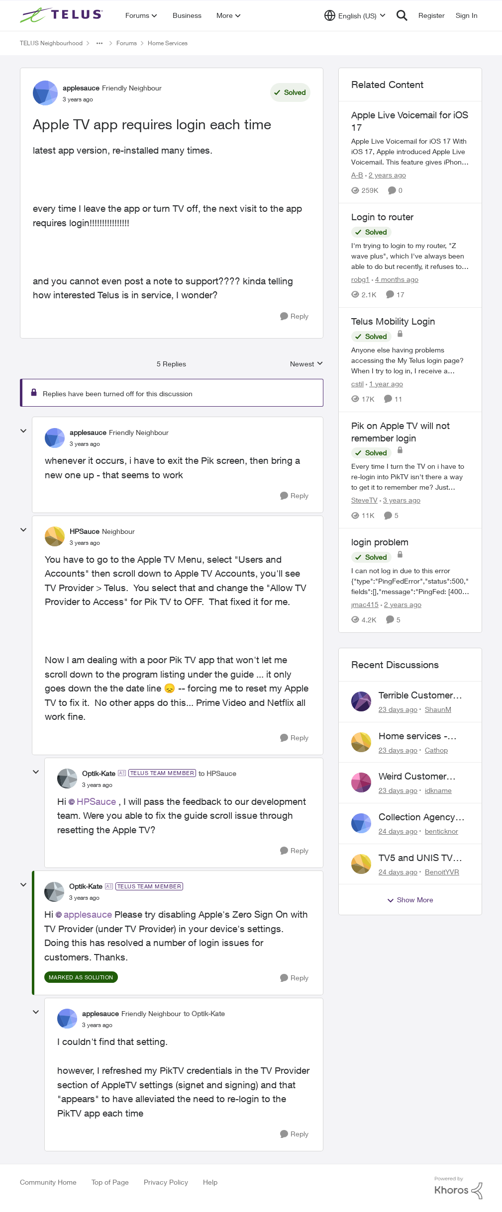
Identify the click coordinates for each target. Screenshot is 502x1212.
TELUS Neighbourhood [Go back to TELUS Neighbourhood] (51, 43)
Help (210, 1182)
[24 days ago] (398, 831)
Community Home (48, 1182)
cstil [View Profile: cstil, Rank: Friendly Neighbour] (357, 383)
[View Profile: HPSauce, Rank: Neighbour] (55, 536)
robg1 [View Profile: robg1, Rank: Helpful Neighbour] (360, 279)
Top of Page (110, 1182)
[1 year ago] (384, 383)
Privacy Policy (166, 1182)
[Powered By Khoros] (459, 1188)
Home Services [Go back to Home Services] (168, 43)
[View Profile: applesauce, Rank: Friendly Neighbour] (45, 93)
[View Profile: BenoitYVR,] (361, 864)
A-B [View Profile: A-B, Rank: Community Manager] (357, 175)
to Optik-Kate (204, 1013)
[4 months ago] (395, 279)
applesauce (88, 914)
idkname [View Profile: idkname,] (438, 790)
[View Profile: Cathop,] (361, 742)
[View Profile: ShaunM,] (361, 701)
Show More (410, 899)
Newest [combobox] (306, 364)
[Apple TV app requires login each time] (85, 443)
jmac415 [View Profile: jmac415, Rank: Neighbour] (365, 604)
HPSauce (96, 801)
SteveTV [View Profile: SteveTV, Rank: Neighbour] (364, 500)
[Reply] (294, 316)
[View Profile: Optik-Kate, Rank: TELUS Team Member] (67, 778)
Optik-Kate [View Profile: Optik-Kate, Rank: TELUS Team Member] (98, 773)
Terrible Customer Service (416, 695)
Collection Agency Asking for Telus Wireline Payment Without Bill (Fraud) (419, 817)
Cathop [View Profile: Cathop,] (436, 749)
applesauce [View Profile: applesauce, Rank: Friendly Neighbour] (81, 88)
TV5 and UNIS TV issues (416, 858)
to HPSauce (217, 773)
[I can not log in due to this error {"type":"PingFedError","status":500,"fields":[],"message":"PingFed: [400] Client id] (410, 581)
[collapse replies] (23, 431)
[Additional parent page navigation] (99, 43)
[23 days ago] (398, 709)
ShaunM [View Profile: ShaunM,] (438, 709)
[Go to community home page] (62, 15)
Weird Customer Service (412, 776)
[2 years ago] (385, 175)
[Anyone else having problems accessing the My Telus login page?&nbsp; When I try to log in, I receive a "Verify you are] (410, 360)
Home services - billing (413, 736)
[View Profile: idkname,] (361, 782)
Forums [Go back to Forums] (126, 43)
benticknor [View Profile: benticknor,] (441, 831)
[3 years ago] (400, 500)
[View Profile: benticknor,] (361, 823)
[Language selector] (355, 15)
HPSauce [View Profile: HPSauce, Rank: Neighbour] (85, 531)
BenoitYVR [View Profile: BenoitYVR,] (442, 871)
